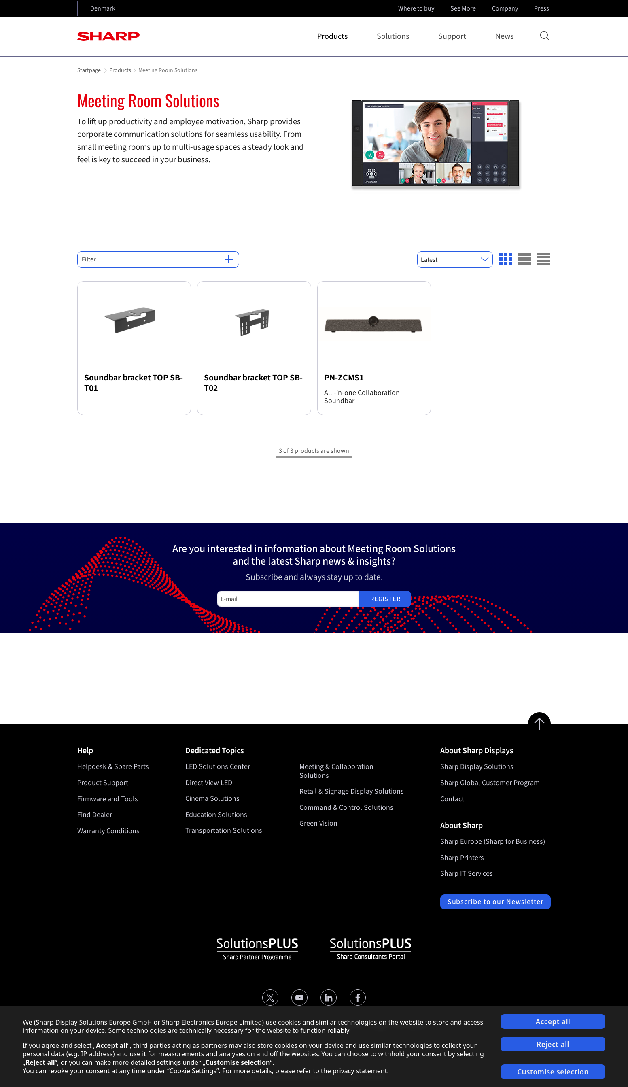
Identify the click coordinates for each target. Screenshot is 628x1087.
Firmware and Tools (107, 799)
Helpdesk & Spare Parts (113, 767)
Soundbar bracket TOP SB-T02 (253, 383)
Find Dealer (94, 815)
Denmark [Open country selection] (102, 8)
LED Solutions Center (217, 767)
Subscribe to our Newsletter (495, 902)
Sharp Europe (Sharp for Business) (492, 841)
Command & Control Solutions (346, 808)
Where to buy (416, 8)
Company (506, 8)
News (504, 36)
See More (463, 8)
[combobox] (455, 259)
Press (542, 8)
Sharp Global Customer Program (490, 783)
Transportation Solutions (223, 831)
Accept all (553, 1021)
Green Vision (318, 824)
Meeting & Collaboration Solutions (336, 771)
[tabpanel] (314, 145)
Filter (157, 259)
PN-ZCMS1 (344, 378)
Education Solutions (216, 815)
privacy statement (360, 1070)
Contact (452, 799)
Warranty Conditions (108, 831)
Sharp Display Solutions (476, 767)
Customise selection (553, 1071)
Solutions (394, 36)
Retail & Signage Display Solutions (351, 792)
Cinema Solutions (212, 799)
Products (334, 36)
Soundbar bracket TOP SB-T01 (133, 383)
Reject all (553, 1044)
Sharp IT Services (466, 873)
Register (385, 598)
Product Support (102, 783)
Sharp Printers (462, 858)
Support (453, 36)
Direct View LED (208, 783)
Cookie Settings (193, 1070)
